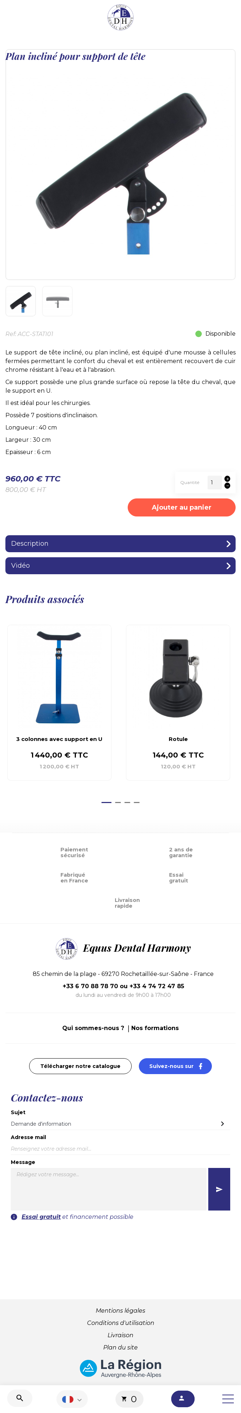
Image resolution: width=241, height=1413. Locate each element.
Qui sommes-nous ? (93, 1028)
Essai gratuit (41, 1216)
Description (30, 544)
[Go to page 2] (118, 802)
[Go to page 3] (127, 802)
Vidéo (20, 566)
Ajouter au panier (182, 507)
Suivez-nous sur (180, 1066)
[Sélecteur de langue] (73, 1399)
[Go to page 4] (136, 802)
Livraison (120, 1335)
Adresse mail (28, 1137)
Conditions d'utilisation (120, 1323)
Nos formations (155, 1028)
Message (23, 1162)
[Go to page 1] (106, 802)
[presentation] (120, 1235)
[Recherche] (19, 1398)
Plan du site (120, 1347)
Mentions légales (120, 1310)
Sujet (18, 1112)
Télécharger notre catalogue (80, 1066)
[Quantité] (215, 482)
